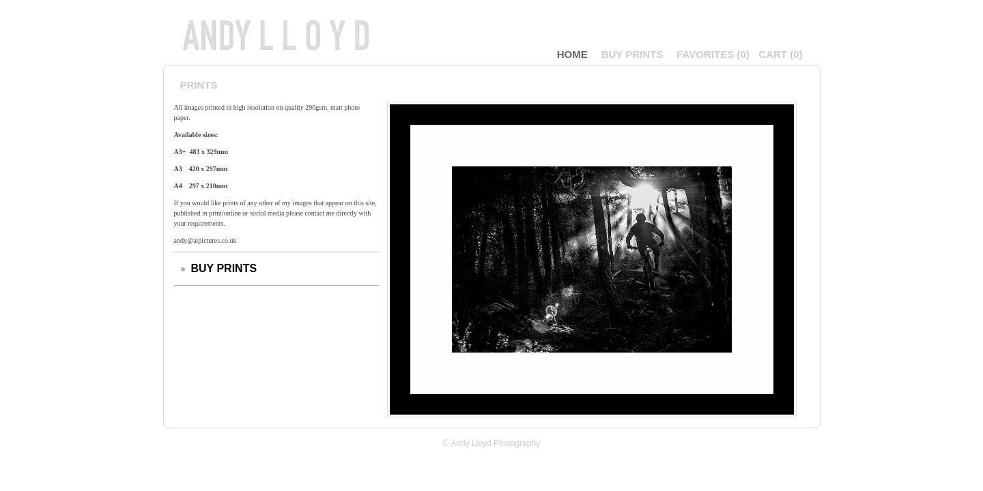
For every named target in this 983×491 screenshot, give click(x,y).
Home (572, 54)
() (712, 54)
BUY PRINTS (632, 54)
